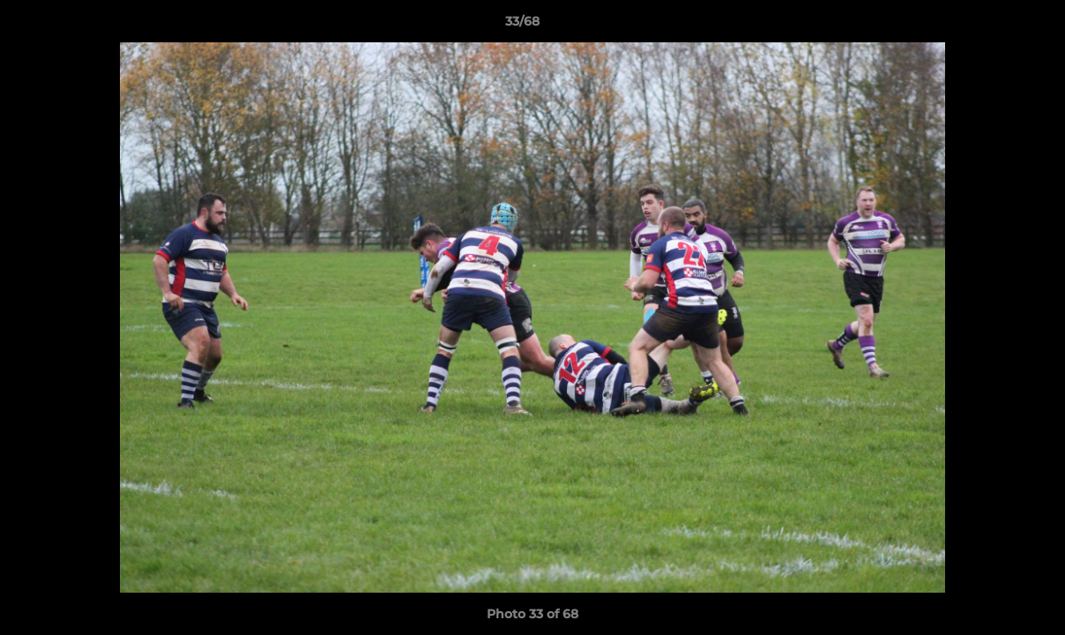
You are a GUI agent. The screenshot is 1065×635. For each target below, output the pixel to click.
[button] (991, 26)
